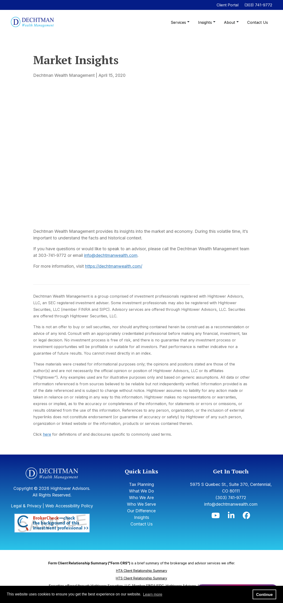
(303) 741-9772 (258, 5)
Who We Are (141, 497)
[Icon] (215, 516)
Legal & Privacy (26, 505)
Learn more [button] (152, 594)
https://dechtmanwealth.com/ (113, 266)
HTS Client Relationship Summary (141, 578)
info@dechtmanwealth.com (110, 255)
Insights (206, 22)
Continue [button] (264, 594)
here (47, 434)
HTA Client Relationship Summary (141, 571)
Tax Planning (141, 484)
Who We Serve (141, 504)
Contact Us (258, 22)
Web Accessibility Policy (69, 505)
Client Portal (228, 5)
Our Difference (141, 510)
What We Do (141, 490)
